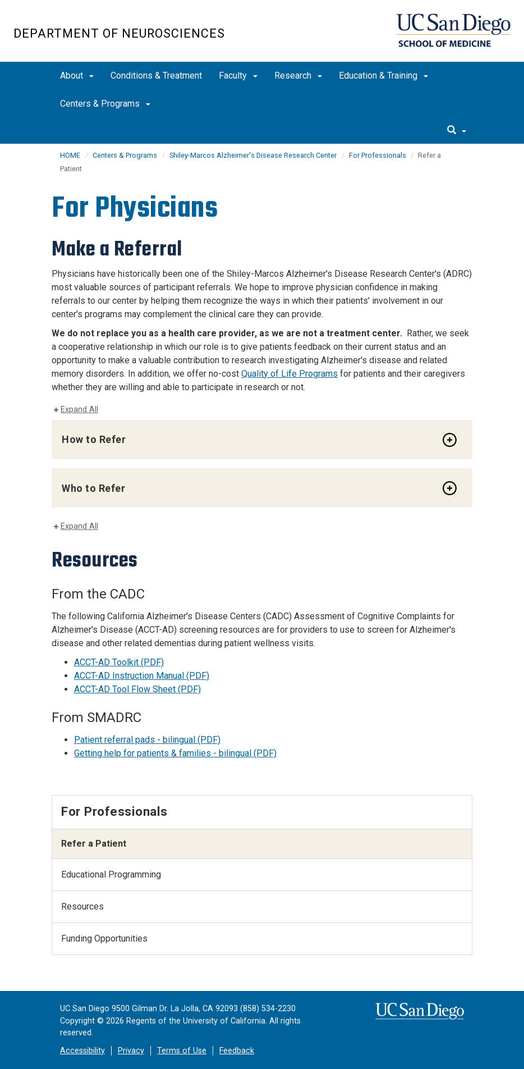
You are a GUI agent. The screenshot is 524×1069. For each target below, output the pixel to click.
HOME (70, 155)
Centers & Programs (105, 103)
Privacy (131, 1051)
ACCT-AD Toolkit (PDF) (119, 662)
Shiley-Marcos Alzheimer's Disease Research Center (253, 155)
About (77, 75)
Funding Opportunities (104, 938)
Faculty (238, 75)
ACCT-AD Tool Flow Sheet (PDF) (137, 689)
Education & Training (383, 75)
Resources (82, 906)
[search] (456, 131)
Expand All (79, 409)
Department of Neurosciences (119, 33)
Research (298, 75)
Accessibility (82, 1051)
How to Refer (94, 439)
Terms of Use (181, 1051)
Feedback (236, 1051)
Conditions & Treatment (156, 75)
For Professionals (378, 155)
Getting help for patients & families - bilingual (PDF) (175, 753)
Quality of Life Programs (289, 373)
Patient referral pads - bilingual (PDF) (147, 739)
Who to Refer (93, 488)
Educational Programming (111, 874)
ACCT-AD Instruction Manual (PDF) (141, 675)
